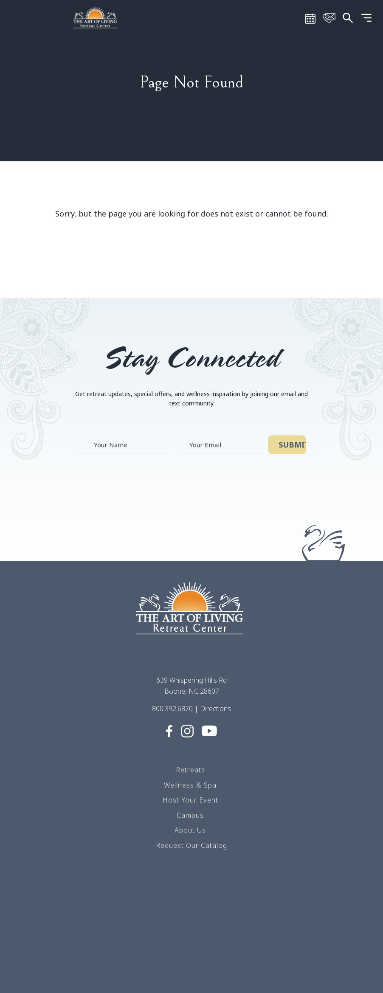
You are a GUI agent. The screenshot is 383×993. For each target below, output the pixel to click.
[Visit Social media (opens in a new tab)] (169, 732)
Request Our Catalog (191, 846)
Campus (190, 816)
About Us (190, 831)
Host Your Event (190, 801)
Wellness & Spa (190, 785)
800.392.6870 (172, 710)
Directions (215, 710)
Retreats (190, 771)
